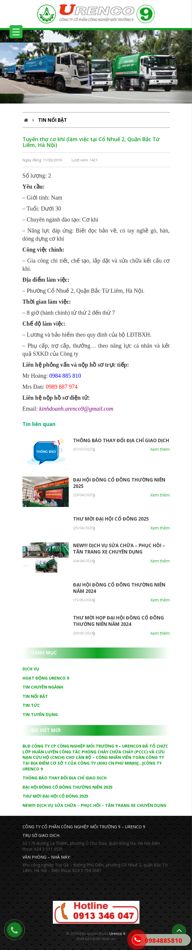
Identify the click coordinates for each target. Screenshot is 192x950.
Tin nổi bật (35, 696)
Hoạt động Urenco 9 (46, 678)
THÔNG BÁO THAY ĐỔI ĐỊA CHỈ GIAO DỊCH (121, 440)
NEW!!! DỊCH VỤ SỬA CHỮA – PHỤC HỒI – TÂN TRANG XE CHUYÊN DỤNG (119, 548)
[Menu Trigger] (16, 31)
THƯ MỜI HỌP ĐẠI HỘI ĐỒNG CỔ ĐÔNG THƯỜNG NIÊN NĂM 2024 (118, 621)
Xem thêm (160, 449)
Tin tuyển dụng (40, 714)
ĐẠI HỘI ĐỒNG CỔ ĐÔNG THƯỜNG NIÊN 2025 (68, 787)
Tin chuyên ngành (43, 687)
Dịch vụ (31, 669)
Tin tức (31, 705)
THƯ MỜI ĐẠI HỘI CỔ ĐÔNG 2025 (111, 519)
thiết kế (83, 938)
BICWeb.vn (105, 938)
